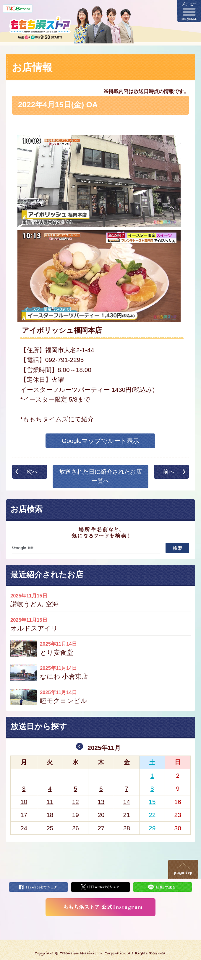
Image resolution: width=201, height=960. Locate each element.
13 (101, 801)
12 (75, 801)
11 (49, 801)
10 (23, 801)
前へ (169, 471)
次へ (32, 471)
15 (152, 801)
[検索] (86, 548)
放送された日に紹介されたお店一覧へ (100, 476)
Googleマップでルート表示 (101, 440)
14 (126, 801)
